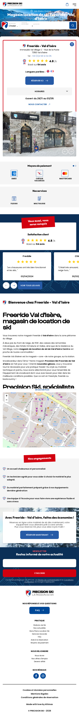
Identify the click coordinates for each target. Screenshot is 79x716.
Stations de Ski (39, 625)
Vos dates (24, 22)
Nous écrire (39, 655)
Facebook (36, 676)
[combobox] (14, 26)
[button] (65, 151)
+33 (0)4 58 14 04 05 (41, 56)
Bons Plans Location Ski (39, 631)
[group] (39, 133)
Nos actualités (39, 628)
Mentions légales (39, 693)
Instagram (43, 676)
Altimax (49, 704)
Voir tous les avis (30, 285)
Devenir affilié (39, 661)
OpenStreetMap (61, 446)
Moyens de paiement (39, 643)
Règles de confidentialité (48, 580)
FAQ (39, 637)
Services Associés (39, 634)
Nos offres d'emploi (40, 658)
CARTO (74, 446)
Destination (12, 23)
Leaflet (53, 446)
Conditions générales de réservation (39, 697)
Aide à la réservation (39, 640)
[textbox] (14, 26)
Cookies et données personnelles (39, 690)
